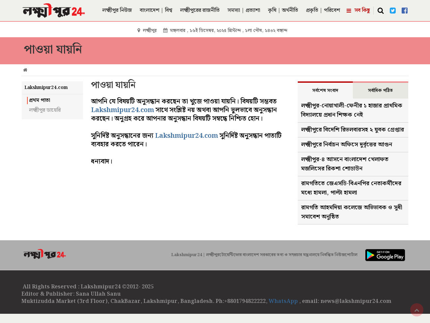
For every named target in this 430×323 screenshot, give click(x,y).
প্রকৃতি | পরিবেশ (323, 10)
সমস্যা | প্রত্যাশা (244, 10)
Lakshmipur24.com (122, 110)
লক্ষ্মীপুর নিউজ (117, 10)
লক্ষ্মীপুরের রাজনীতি (200, 10)
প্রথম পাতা (39, 100)
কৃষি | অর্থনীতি (283, 10)
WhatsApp (284, 301)
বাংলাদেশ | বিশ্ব (156, 10)
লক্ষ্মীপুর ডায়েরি (45, 110)
